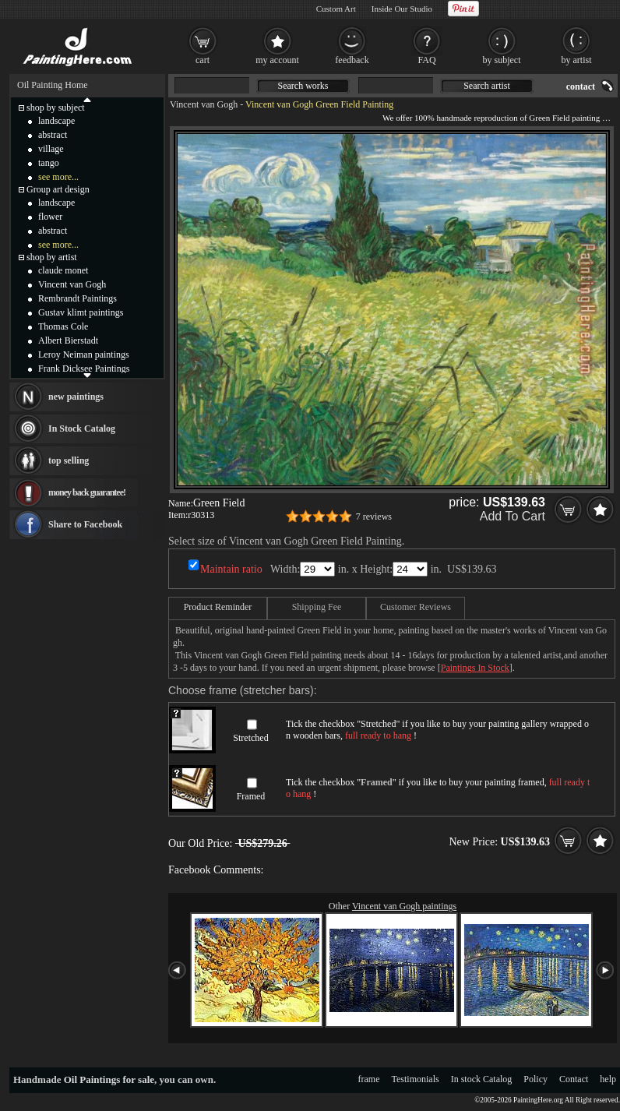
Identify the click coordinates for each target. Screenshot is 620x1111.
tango (48, 162)
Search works (303, 85)
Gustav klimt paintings (80, 312)
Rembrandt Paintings (77, 298)
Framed (251, 796)
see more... (58, 176)
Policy (535, 1079)
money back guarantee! (86, 492)
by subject (502, 60)
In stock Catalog (482, 1079)
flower (50, 216)
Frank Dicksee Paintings (83, 368)
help (608, 1079)
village (51, 148)
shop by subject (55, 107)
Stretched (250, 737)
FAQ (426, 60)
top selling (68, 460)
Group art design (58, 189)
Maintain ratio (231, 569)
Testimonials (415, 1079)
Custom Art (336, 8)
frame (369, 1079)
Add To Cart (512, 516)
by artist (577, 60)
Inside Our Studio (402, 8)
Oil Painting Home (52, 84)
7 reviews (374, 516)
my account (277, 60)
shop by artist (51, 257)
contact (580, 86)
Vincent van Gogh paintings (404, 906)
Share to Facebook (85, 524)
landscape (56, 120)
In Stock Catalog (81, 428)
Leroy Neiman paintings (83, 354)
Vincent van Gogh (204, 104)
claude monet (63, 270)
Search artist (486, 85)
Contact (573, 1079)
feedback (351, 60)
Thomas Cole (63, 326)
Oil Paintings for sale (109, 1079)
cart (203, 60)
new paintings (76, 396)
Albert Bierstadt (68, 340)
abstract (52, 134)
